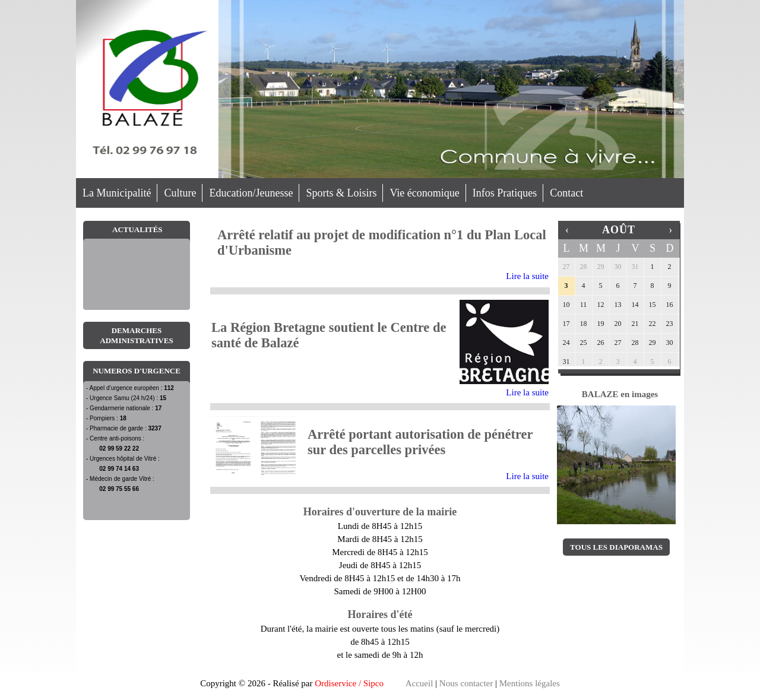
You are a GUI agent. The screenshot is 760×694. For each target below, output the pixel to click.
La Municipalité (117, 193)
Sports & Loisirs (341, 193)
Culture (180, 193)
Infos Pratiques (505, 193)
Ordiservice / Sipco (349, 683)
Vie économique (424, 193)
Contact (566, 193)
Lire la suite (527, 276)
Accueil (419, 683)
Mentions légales (529, 683)
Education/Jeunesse (251, 193)
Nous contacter (466, 683)
